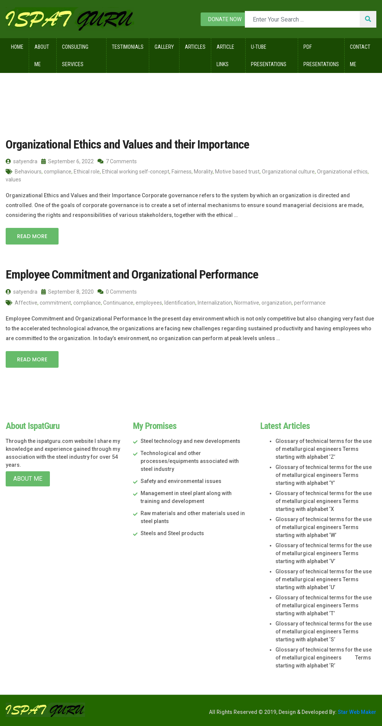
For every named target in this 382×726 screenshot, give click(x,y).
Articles (195, 47)
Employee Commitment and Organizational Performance (132, 274)
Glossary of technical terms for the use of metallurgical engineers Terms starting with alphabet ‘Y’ (323, 475)
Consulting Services (75, 55)
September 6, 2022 (67, 161)
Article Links (225, 55)
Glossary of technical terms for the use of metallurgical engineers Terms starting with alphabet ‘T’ (323, 605)
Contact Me (360, 55)
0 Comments (117, 292)
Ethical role (87, 172)
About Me (41, 55)
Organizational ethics (342, 172)
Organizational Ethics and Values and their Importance (127, 144)
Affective (26, 303)
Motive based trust (237, 172)
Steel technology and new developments (190, 441)
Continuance (118, 303)
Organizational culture (288, 172)
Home (17, 47)
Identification (179, 303)
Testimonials (128, 47)
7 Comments (117, 161)
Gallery (164, 47)
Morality (203, 172)
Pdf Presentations (321, 55)
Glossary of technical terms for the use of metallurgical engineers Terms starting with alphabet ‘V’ (323, 553)
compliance (57, 172)
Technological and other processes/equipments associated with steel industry (190, 461)
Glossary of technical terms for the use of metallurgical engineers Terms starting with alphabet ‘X (323, 501)
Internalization (215, 303)
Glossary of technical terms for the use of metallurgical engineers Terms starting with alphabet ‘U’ (323, 579)
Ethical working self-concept (135, 172)
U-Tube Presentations (268, 55)
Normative (246, 303)
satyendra (21, 161)
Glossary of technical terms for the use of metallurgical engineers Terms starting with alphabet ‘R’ (323, 658)
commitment (55, 303)
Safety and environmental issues (181, 481)
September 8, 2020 (67, 292)
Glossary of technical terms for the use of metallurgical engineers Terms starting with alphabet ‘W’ (323, 527)
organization (276, 303)
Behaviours (28, 172)
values (13, 179)
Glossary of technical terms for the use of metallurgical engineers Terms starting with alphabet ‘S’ (323, 631)
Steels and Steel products (172, 533)
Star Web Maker (356, 712)
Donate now (224, 19)
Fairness (182, 172)
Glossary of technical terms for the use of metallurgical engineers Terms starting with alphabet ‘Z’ (323, 449)
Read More (32, 236)
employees (149, 303)
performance (310, 303)
